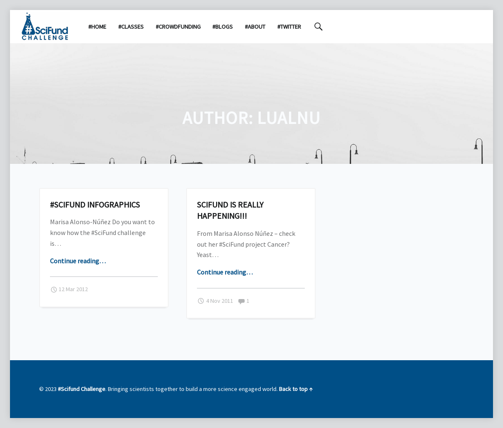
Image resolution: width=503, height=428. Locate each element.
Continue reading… (78, 261)
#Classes (131, 26)
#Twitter (289, 26)
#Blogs (222, 26)
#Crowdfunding (178, 26)
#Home (97, 26)
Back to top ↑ (296, 389)
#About (255, 26)
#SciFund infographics (95, 204)
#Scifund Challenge (81, 389)
